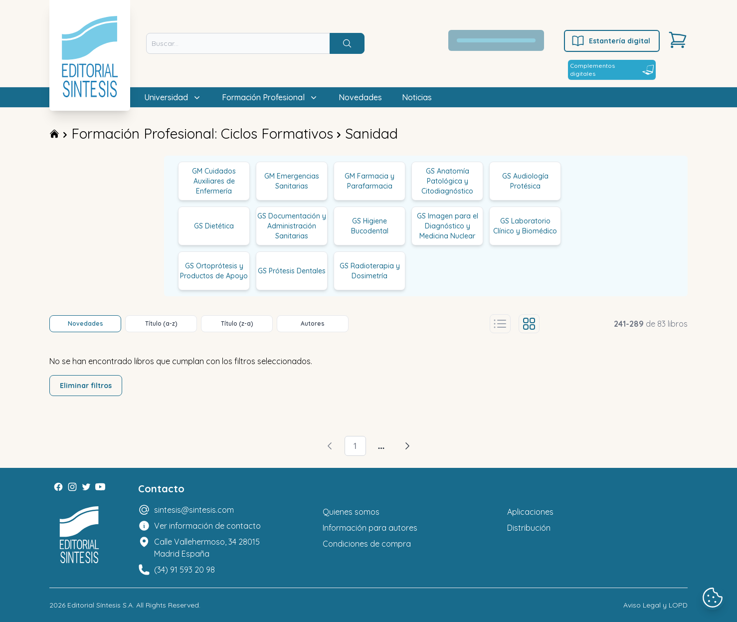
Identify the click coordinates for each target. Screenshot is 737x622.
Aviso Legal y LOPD (655, 605)
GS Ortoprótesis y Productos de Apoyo (214, 270)
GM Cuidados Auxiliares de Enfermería (214, 181)
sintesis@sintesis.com (194, 510)
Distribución (529, 528)
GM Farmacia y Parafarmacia (369, 181)
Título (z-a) (237, 323)
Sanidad (371, 133)
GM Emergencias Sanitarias (291, 181)
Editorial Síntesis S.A (100, 605)
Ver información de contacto (207, 526)
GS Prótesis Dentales (292, 270)
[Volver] (330, 445)
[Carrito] (678, 40)
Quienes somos (351, 512)
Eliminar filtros (86, 385)
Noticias (417, 97)
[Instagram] (72, 487)
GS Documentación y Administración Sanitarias (291, 225)
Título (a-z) (161, 323)
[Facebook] (58, 487)
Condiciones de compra (367, 544)
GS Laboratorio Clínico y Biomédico (525, 225)
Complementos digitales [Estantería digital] (612, 69)
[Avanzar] (407, 445)
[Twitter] (86, 487)
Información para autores (370, 528)
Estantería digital (610, 41)
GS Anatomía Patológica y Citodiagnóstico (447, 181)
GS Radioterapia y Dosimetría (370, 270)
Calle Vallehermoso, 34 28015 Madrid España (207, 548)
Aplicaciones (530, 512)
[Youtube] (100, 487)
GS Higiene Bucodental (369, 225)
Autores (313, 323)
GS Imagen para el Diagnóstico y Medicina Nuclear (447, 225)
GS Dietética (214, 225)
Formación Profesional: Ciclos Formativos (202, 133)
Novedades (360, 97)
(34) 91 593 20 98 (184, 570)
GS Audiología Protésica (525, 181)
